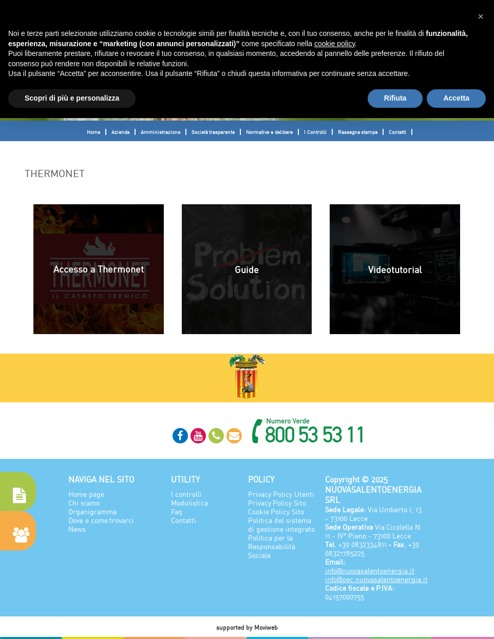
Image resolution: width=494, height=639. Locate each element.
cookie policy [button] (334, 44)
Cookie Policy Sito (276, 511)
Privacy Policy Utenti (281, 494)
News (77, 529)
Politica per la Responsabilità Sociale (271, 546)
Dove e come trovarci (101, 520)
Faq (176, 511)
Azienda (120, 132)
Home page (86, 494)
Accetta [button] (456, 98)
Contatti (397, 132)
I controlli (186, 494)
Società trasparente (213, 132)
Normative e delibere (269, 132)
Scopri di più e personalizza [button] (72, 98)
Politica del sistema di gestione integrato (281, 524)
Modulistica (189, 502)
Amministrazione (160, 132)
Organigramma (92, 511)
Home (93, 132)
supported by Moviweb (247, 627)
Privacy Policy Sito (277, 502)
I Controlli (315, 132)
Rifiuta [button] (395, 98)
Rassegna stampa (358, 132)
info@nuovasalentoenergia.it (369, 570)
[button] (480, 16)
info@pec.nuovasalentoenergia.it (376, 579)
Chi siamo (84, 502)
